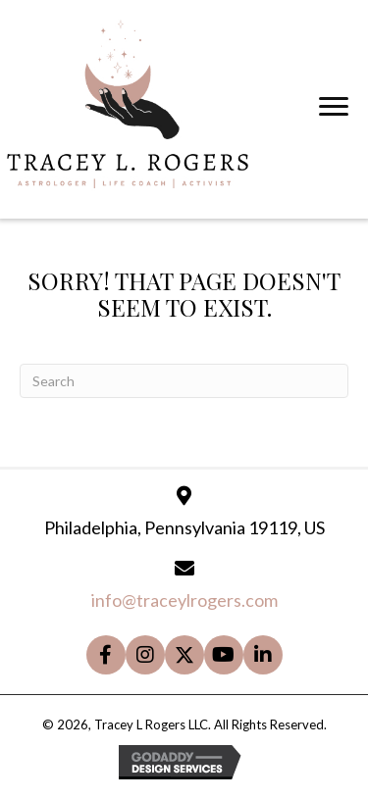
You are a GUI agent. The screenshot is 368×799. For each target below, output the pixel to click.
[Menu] (333, 107)
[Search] (184, 381)
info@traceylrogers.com (184, 600)
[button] (106, 654)
